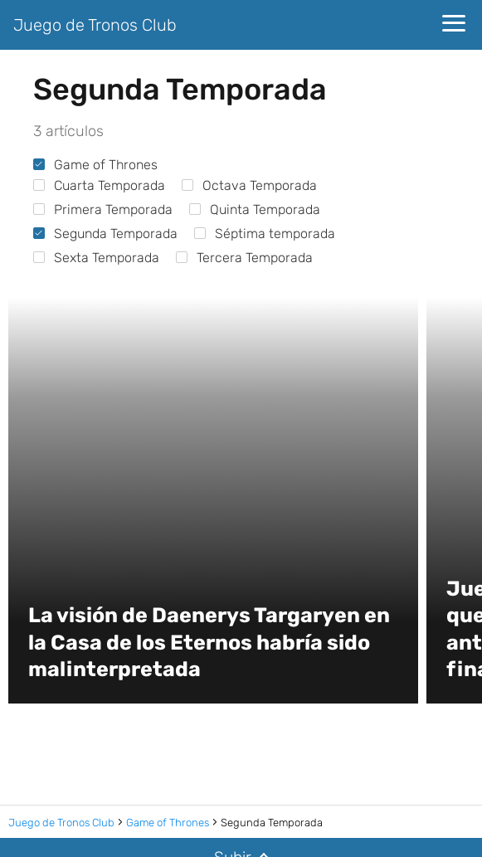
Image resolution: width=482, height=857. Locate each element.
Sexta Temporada (96, 257)
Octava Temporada (249, 185)
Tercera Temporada (244, 257)
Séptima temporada (264, 233)
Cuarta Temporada (99, 185)
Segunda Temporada (105, 233)
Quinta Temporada (254, 209)
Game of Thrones (95, 165)
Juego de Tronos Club (95, 25)
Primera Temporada (103, 209)
